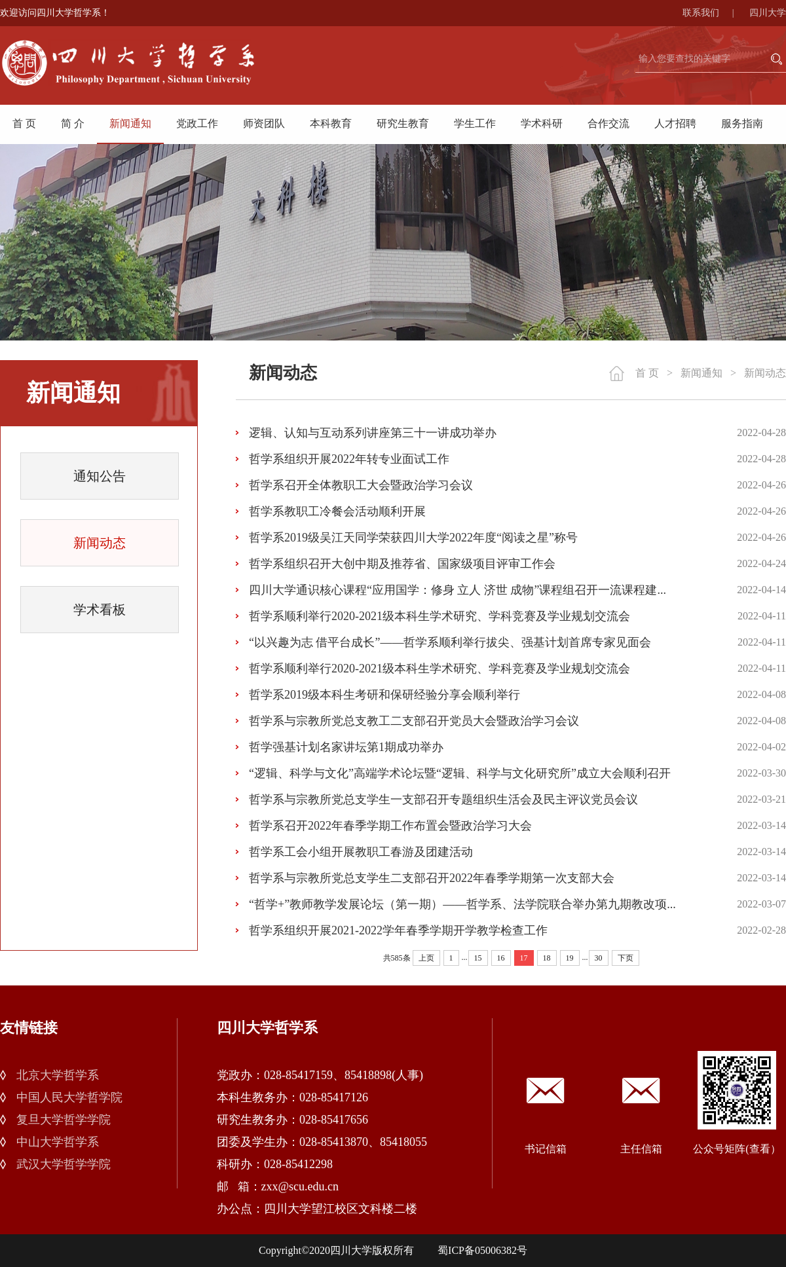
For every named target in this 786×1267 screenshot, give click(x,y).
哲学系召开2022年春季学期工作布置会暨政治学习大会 (390, 825)
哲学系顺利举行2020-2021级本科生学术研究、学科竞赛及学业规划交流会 (439, 616)
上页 (426, 958)
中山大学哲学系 (57, 1141)
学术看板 (99, 609)
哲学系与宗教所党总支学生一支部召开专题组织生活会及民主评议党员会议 (443, 799)
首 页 (24, 123)
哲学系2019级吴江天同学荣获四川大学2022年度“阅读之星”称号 (413, 537)
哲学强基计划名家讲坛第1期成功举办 (346, 747)
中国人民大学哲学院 (69, 1097)
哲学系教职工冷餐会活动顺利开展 (337, 511)
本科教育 (331, 123)
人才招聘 (675, 123)
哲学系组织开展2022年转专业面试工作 (349, 459)
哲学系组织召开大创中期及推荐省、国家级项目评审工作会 (402, 563)
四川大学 (767, 13)
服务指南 (742, 123)
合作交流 (608, 123)
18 (547, 958)
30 (599, 958)
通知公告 (99, 476)
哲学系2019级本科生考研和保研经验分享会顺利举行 (384, 694)
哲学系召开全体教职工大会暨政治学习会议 (361, 485)
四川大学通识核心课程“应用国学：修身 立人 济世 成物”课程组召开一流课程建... (457, 590)
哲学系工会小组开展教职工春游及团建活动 (361, 851)
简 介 (72, 123)
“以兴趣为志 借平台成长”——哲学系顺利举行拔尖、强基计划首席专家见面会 (450, 642)
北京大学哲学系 (57, 1075)
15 (478, 958)
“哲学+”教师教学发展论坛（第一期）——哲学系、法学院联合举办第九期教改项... (462, 904)
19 (570, 958)
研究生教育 (403, 123)
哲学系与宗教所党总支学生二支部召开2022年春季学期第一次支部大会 (431, 878)
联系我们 (715, 13)
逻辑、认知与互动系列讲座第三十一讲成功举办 (372, 432)
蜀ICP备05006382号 (482, 1250)
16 (501, 958)
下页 (625, 958)
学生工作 (475, 123)
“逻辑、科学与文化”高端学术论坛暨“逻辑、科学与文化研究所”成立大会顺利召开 (460, 773)
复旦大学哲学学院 (63, 1119)
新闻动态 (99, 543)
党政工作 (197, 123)
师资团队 (264, 123)
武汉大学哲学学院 (63, 1164)
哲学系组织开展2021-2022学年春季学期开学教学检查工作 (398, 930)
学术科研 (542, 123)
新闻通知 (130, 123)
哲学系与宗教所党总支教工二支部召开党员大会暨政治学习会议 (414, 720)
